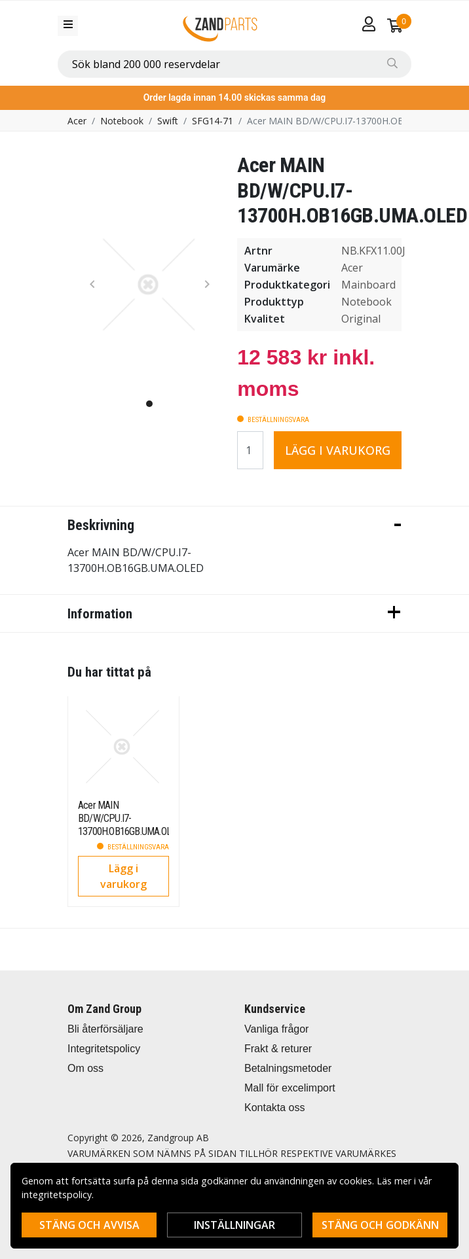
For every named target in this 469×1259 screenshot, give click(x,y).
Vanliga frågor (276, 1029)
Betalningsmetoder (287, 1068)
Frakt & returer (278, 1048)
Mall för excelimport (289, 1087)
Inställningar (234, 1225)
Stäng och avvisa (89, 1225)
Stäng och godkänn (380, 1225)
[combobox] (234, 64)
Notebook (121, 121)
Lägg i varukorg (337, 450)
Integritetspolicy (103, 1048)
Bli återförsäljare (105, 1029)
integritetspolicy (57, 1194)
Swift (167, 121)
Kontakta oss (274, 1107)
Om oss (85, 1068)
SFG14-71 (212, 121)
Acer (76, 121)
